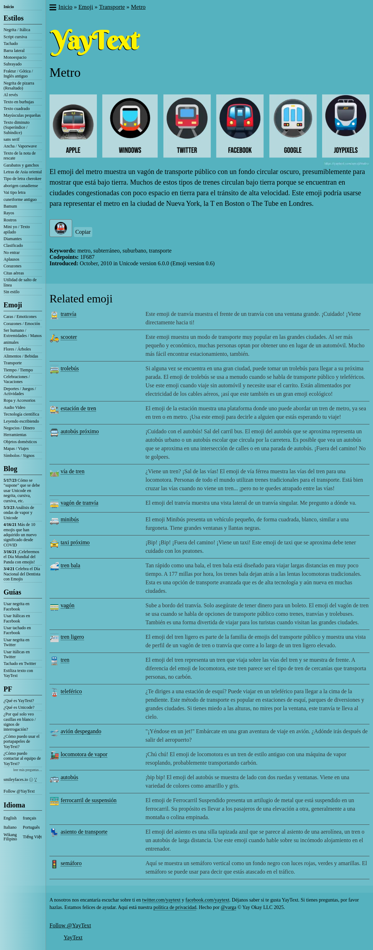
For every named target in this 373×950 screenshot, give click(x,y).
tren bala (70, 565)
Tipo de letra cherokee (22, 178)
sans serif (11, 139)
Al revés (11, 94)
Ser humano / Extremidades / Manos (23, 333)
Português (31, 827)
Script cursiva (15, 36)
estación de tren (78, 408)
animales (11, 342)
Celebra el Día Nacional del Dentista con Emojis (22, 573)
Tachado (11, 43)
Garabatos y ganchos (21, 165)
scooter (68, 337)
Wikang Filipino (10, 836)
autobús (69, 777)
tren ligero (72, 637)
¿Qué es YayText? (19, 700)
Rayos (9, 212)
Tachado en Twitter (20, 663)
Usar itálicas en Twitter (17, 654)
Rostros (10, 220)
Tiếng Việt (32, 836)
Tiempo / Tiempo (18, 369)
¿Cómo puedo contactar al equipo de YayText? (22, 758)
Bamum (10, 206)
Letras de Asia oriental (23, 171)
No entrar (12, 252)
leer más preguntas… (27, 770)
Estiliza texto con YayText (18, 673)
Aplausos (11, 259)
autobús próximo (79, 431)
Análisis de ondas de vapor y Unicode (19, 512)
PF (8, 689)
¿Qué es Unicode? (19, 707)
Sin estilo (11, 291)
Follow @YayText (19, 791)
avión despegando (80, 731)
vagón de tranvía (79, 503)
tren (64, 660)
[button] (52, 8)
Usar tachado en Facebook (17, 630)
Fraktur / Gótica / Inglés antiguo (18, 74)
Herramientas (15, 434)
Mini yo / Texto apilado (17, 229)
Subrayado (13, 64)
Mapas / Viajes (16, 448)
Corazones (13, 265)
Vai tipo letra (14, 192)
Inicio (9, 6)
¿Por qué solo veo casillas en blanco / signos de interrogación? (20, 722)
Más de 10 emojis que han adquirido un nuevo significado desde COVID (20, 535)
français (29, 818)
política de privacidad (174, 907)
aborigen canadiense (21, 185)
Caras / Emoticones (20, 316)
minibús (69, 519)
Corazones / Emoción (22, 323)
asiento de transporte (83, 832)
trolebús (69, 368)
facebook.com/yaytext (207, 900)
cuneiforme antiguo (20, 199)
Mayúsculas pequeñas (22, 115)
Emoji (13, 305)
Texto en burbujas (19, 101)
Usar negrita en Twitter (16, 642)
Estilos (14, 18)
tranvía (68, 314)
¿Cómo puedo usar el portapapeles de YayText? (22, 741)
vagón (67, 605)
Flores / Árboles (17, 349)
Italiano (10, 827)
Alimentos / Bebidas (21, 356)
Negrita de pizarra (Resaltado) (19, 86)
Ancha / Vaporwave (20, 146)
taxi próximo (74, 542)
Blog (10, 469)
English (10, 818)
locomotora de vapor (83, 754)
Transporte (13, 362)
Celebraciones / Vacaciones (17, 379)
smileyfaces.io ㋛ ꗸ (20, 779)
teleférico (71, 691)
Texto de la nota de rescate (20, 156)
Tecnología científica (21, 414)
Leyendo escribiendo (21, 421)
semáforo (71, 863)
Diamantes (13, 238)
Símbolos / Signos (19, 455)
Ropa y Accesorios (19, 400)
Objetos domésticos (20, 441)
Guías (12, 592)
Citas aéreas (14, 273)
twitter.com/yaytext (161, 900)
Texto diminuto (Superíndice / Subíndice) (17, 127)
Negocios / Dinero (19, 427)
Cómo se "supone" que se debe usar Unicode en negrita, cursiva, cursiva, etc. (22, 490)
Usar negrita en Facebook (16, 606)
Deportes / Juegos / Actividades (20, 391)
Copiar (83, 232)
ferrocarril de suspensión (88, 800)
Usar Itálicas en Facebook (17, 618)
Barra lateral (14, 50)
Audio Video (14, 407)
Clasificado (13, 245)
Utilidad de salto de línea (20, 282)
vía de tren (72, 471)
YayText (73, 937)
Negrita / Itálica (17, 29)
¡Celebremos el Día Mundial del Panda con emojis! (21, 556)
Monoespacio (15, 57)
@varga (228, 907)
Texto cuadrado (17, 108)
